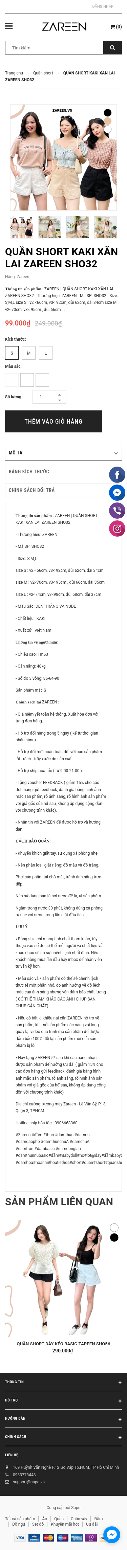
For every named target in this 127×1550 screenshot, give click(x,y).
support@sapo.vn (29, 1482)
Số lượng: (14, 397)
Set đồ (38, 1524)
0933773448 (24, 1475)
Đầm (98, 1519)
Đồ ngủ (18, 1524)
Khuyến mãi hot (65, 1524)
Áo (44, 1519)
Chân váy (79, 1519)
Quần (59, 1519)
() (116, 26)
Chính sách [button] (63, 1438)
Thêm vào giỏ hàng (53, 421)
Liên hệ (11, 1455)
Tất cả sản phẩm (20, 1519)
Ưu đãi (92, 1524)
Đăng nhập (102, 6)
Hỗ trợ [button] (63, 1401)
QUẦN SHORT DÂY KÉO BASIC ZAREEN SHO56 (63, 1343)
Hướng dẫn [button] (63, 1420)
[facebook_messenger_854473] (111, 1534)
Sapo (75, 1507)
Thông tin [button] (63, 1383)
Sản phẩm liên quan (59, 1202)
